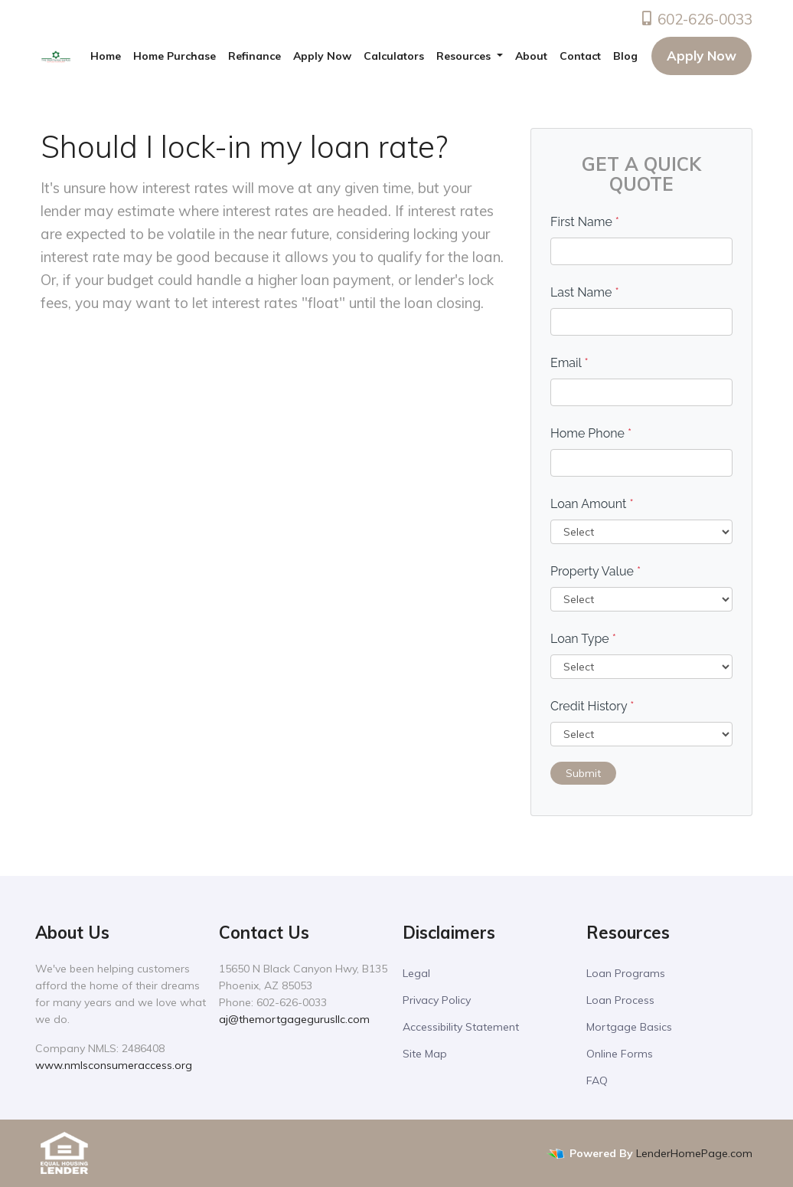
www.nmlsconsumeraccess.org (113, 1065)
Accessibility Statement (461, 1027)
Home (105, 56)
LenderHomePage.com (694, 1153)
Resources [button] (465, 56)
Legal (416, 973)
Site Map (425, 1054)
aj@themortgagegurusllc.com (294, 1019)
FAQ (597, 1080)
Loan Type (583, 638)
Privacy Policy (437, 1000)
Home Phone (590, 433)
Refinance (254, 56)
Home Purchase (174, 56)
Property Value (595, 571)
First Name (584, 222)
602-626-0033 (695, 19)
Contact (580, 56)
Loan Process (620, 1000)
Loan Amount (592, 504)
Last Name (584, 292)
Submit (583, 773)
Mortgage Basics (629, 1027)
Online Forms (619, 1054)
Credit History (592, 706)
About (531, 56)
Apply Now (322, 56)
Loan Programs (625, 973)
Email (569, 363)
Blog (625, 56)
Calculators (394, 56)
